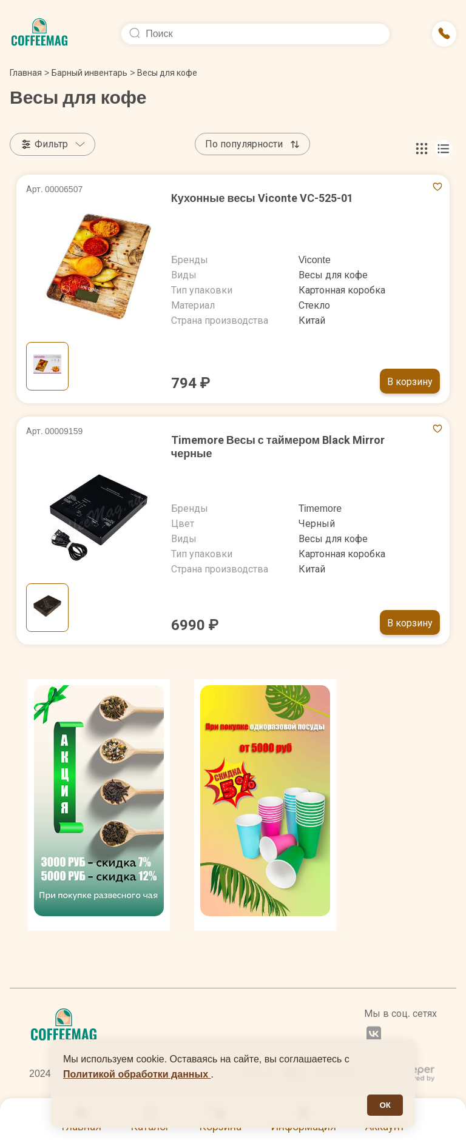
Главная (29, 73)
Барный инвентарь (89, 73)
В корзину (410, 381)
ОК (385, 1105)
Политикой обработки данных (137, 1074)
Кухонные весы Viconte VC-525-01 (262, 198)
